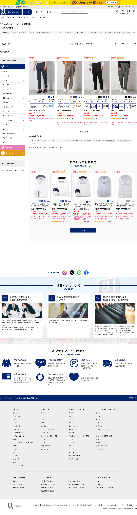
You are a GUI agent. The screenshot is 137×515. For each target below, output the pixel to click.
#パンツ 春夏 (67, 33)
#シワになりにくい (6, 33)
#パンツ (15, 33)
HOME (37, 505)
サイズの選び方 (19, 477)
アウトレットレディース (105, 409)
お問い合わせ (131, 7)
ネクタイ (5, 102)
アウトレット (51, 12)
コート (5, 80)
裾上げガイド (17, 481)
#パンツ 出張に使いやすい (95, 33)
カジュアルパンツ (19, 18)
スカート (44, 423)
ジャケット (6, 76)
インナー (16, 449)
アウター (16, 446)
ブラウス (44, 426)
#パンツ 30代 (58, 33)
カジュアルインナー (9, 116)
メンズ (27, 12)
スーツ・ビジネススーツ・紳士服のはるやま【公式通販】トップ (19, 398)
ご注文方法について (47, 481)
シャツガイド (17, 484)
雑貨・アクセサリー (9, 133)
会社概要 (97, 505)
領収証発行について (47, 488)
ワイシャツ (16, 429)
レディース (38, 12)
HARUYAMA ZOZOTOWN (104, 488)
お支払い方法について (48, 484)
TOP (2, 18)
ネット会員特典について (76, 488)
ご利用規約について (48, 505)
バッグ (5, 125)
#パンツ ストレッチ (47, 33)
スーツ (5, 71)
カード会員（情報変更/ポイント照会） (114, 505)
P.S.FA (98, 481)
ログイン (26, 7)
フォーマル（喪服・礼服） (49, 436)
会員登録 (18, 7)
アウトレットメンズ (76, 409)
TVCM (111, 7)
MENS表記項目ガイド (20, 488)
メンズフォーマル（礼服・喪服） (24, 442)
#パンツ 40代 (125, 33)
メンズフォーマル (8, 107)
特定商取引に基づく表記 (84, 505)
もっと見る (133, 33)
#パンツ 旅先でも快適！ (79, 33)
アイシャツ (6, 89)
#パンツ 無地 (107, 33)
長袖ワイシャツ (7, 93)
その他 (5, 142)
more (83, 230)
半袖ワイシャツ (7, 98)
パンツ (15, 452)
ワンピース (44, 433)
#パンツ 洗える (23, 33)
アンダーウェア (7, 138)
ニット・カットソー (47, 429)
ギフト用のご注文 (74, 481)
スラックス (6, 85)
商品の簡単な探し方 (47, 491)
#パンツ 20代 (116, 33)
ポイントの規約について (76, 484)
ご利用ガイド (120, 7)
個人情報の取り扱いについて (65, 505)
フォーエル (99, 484)
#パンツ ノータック (34, 33)
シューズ (5, 129)
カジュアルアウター (9, 111)
